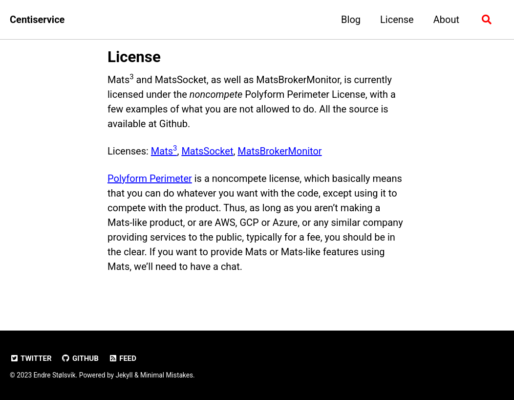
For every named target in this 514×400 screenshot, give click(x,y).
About (446, 19)
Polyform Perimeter (149, 178)
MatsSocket (207, 151)
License (397, 19)
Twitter (31, 358)
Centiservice (37, 19)
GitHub (80, 358)
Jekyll (123, 375)
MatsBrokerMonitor (279, 151)
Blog (351, 19)
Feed (122, 358)
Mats (164, 151)
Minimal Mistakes (166, 375)
